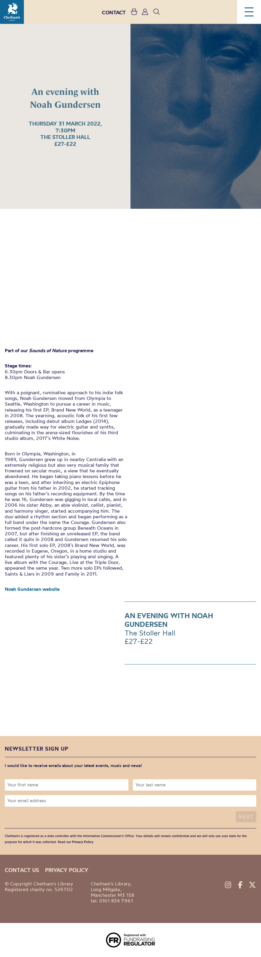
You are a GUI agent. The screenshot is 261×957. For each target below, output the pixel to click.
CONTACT (114, 12)
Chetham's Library (12, 12)
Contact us (22, 870)
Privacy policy (66, 870)
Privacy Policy (82, 842)
